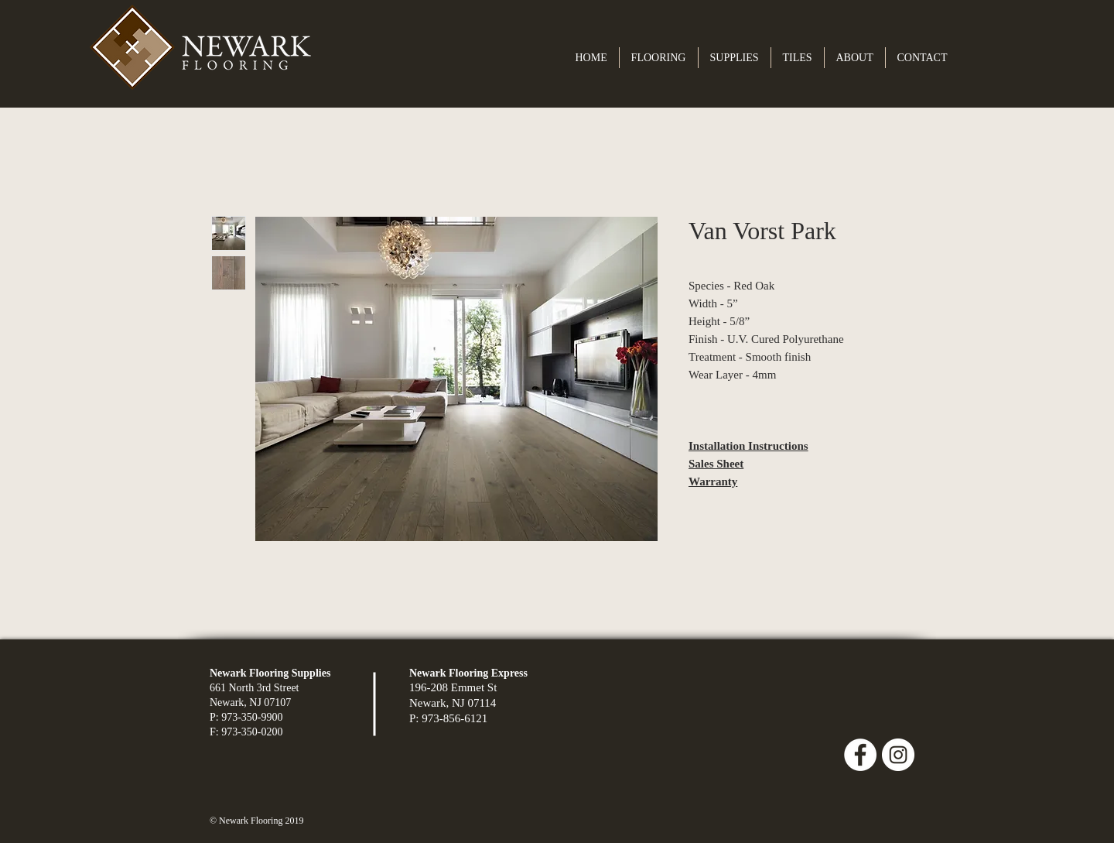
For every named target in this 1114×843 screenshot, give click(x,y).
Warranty (713, 481)
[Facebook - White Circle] (860, 754)
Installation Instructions (748, 446)
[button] (659, 57)
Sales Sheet (716, 463)
